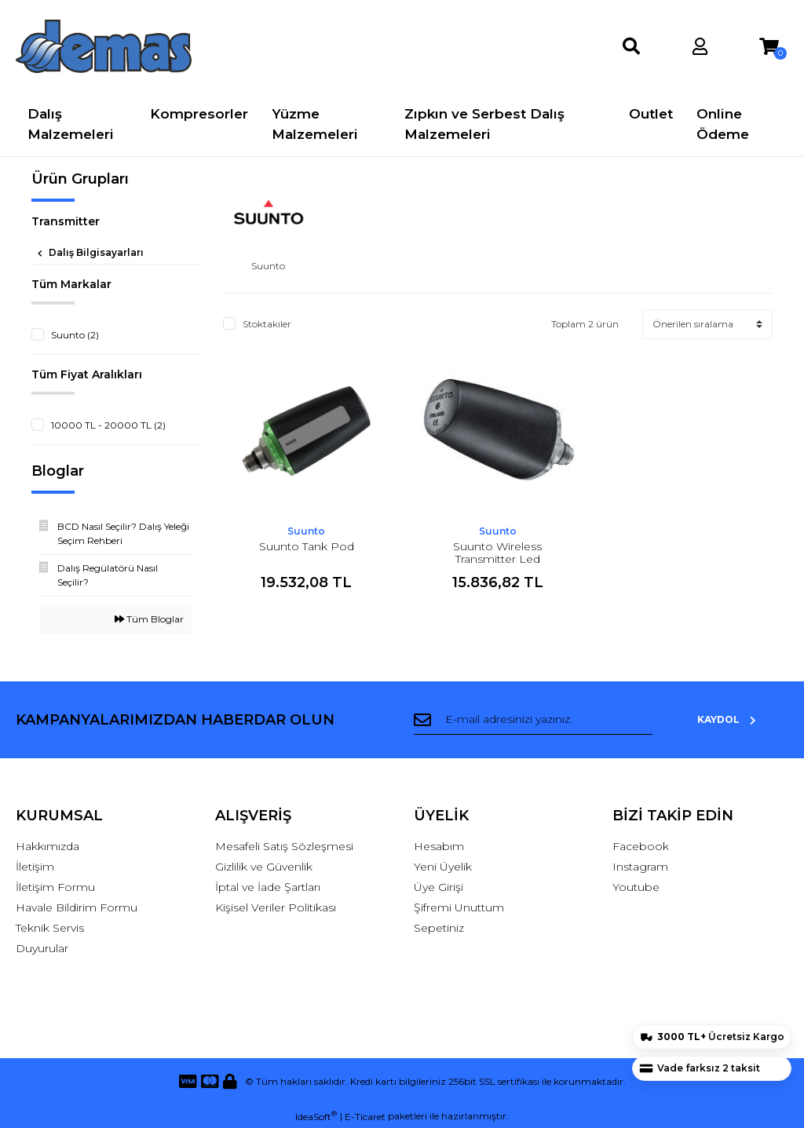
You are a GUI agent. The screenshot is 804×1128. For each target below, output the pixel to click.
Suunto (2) (75, 335)
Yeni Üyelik (443, 867)
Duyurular (42, 948)
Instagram (640, 867)
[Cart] (769, 47)
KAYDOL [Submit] (737, 719)
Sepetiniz (439, 928)
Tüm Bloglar (149, 619)
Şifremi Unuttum (459, 907)
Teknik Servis (50, 928)
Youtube (636, 887)
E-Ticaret (365, 1117)
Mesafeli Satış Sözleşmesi (284, 846)
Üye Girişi (438, 887)
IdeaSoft (316, 1116)
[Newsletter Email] (542, 720)
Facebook (640, 846)
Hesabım (439, 846)
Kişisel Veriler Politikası (275, 907)
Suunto (306, 531)
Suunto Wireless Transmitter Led (497, 552)
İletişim (35, 867)
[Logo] (103, 46)
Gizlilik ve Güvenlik (263, 867)
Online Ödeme (722, 124)
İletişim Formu (55, 887)
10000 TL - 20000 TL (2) (108, 425)
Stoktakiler (267, 324)
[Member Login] (700, 47)
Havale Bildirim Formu (76, 907)
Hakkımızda (47, 846)
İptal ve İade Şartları (267, 887)
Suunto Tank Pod (306, 546)
